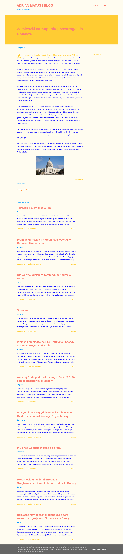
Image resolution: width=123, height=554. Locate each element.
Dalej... (73, 229)
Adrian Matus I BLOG (35, 5)
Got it (104, 549)
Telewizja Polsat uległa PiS (34, 207)
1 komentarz (31, 229)
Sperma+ (22, 310)
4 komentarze (31, 469)
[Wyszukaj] (96, 5)
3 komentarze (31, 401)
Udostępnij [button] (97, 54)
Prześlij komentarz (23, 190)
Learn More (96, 549)
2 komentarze (31, 299)
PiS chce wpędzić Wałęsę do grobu (39, 447)
